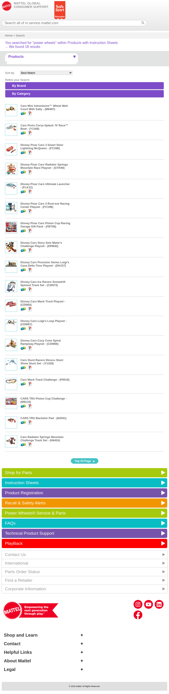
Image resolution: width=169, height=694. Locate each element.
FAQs (10, 523)
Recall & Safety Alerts (25, 503)
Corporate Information (25, 589)
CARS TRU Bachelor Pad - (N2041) (43, 418)
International (16, 563)
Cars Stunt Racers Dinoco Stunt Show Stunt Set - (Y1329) (41, 361)
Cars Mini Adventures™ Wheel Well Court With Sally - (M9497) (44, 107)
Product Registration (24, 493)
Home (9, 35)
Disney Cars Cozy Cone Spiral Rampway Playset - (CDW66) (40, 342)
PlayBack (14, 543)
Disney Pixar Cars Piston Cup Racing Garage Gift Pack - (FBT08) (45, 225)
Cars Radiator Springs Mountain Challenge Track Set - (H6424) (42, 438)
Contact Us (15, 554)
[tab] (84, 85)
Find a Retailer (19, 580)
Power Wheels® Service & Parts (35, 513)
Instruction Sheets (22, 482)
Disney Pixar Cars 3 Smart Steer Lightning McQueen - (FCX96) (41, 146)
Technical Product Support (29, 533)
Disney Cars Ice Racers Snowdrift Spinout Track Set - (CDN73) (42, 283)
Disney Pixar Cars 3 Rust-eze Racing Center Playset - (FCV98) (45, 205)
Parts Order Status (22, 571)
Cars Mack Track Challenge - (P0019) (45, 379)
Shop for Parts (18, 472)
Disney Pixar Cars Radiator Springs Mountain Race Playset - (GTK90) (44, 166)
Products (16, 56)
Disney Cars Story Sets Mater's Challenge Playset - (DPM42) (41, 244)
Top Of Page (83, 461)
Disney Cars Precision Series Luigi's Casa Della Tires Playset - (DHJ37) (44, 264)
